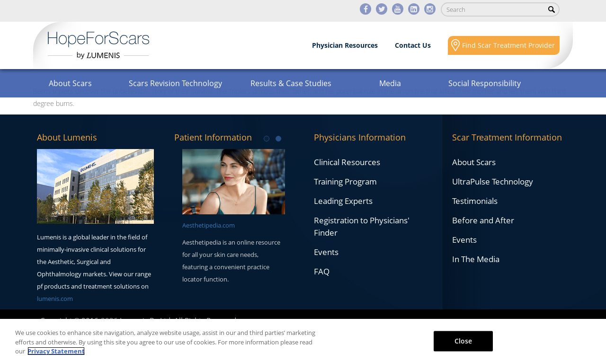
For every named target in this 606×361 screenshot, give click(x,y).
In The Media (475, 259)
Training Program (345, 181)
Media (390, 83)
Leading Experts (343, 200)
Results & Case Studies (290, 83)
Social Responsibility (484, 83)
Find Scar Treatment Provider (508, 45)
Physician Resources (345, 45)
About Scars (70, 83)
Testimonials (475, 200)
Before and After (483, 220)
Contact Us (413, 45)
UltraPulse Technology (492, 181)
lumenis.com (55, 298)
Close (463, 340)
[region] (303, 340)
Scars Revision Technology (175, 83)
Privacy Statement (56, 351)
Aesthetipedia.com (208, 225)
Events (326, 252)
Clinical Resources (347, 162)
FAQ (322, 271)
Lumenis (98, 45)
